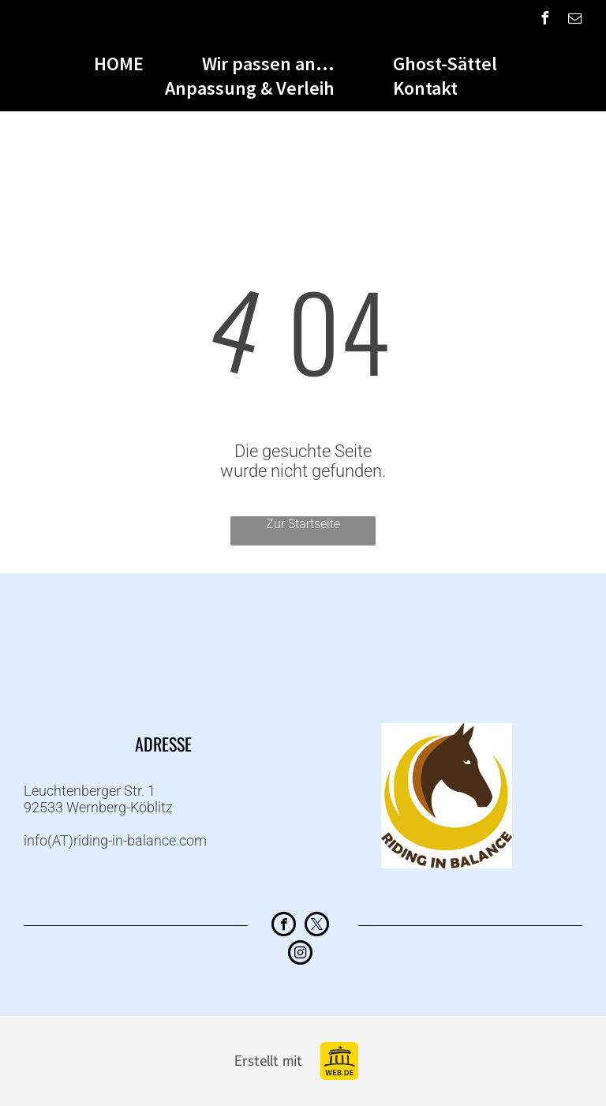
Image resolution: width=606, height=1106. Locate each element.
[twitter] (317, 926)
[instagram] (300, 954)
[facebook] (545, 20)
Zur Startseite (303, 523)
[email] (575, 20)
